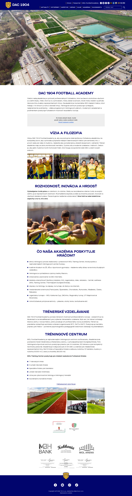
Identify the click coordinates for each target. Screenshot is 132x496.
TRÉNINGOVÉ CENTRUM (66, 384)
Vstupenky (55, 7)
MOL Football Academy (90, 3)
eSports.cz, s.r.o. (79, 491)
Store (69, 3)
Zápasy (72, 7)
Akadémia (86, 7)
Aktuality (45, 7)
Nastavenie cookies (66, 493)
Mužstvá (64, 7)
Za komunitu (97, 7)
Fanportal (76, 3)
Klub (79, 7)
